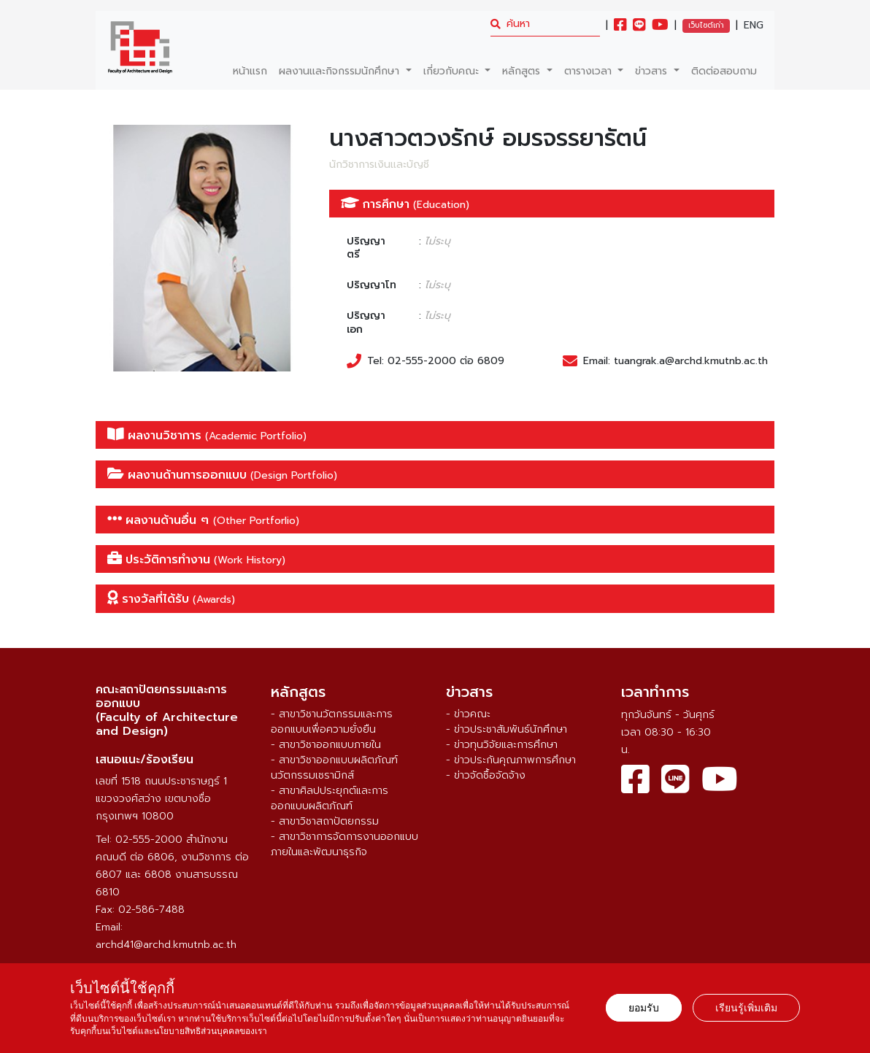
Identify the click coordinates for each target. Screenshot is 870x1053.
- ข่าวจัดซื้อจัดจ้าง (486, 775)
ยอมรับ (643, 1008)
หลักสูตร (523, 71)
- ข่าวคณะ (468, 714)
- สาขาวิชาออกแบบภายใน (326, 744)
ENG (753, 25)
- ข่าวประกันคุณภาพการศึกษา (511, 760)
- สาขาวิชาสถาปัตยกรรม (325, 821)
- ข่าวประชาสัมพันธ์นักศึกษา (506, 729)
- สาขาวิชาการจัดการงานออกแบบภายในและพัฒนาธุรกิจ (344, 844)
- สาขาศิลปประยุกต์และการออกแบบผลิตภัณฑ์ (329, 798)
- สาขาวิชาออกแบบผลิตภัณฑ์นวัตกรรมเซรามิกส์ (334, 767)
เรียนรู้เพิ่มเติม (746, 1008)
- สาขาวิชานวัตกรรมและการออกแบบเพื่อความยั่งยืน (332, 721)
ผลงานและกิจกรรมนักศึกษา (341, 71)
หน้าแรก (250, 71)
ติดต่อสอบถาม (724, 71)
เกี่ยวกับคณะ (452, 71)
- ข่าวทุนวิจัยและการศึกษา (502, 744)
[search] (545, 23)
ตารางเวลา (589, 71)
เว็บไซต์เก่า (706, 25)
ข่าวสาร (653, 71)
